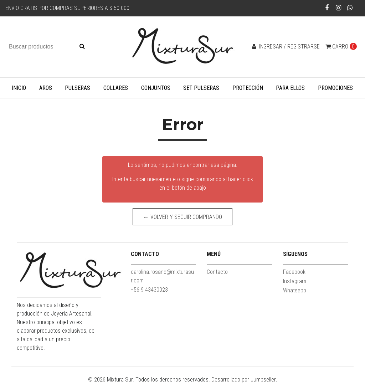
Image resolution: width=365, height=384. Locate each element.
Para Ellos (290, 88)
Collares (115, 88)
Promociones (335, 88)
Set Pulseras (201, 88)
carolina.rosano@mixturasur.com (162, 276)
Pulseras (77, 88)
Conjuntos (155, 88)
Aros (45, 88)
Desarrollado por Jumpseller (243, 379)
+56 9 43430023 (149, 289)
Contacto (217, 271)
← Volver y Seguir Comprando (182, 217)
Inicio (19, 88)
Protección (247, 88)
